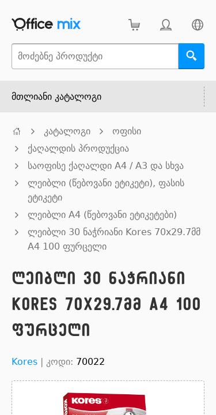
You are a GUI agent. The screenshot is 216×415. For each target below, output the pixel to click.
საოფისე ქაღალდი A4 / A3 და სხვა (106, 165)
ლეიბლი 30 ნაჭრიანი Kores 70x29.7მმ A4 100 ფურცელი (114, 239)
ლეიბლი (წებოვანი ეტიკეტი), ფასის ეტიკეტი (106, 190)
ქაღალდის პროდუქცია (78, 148)
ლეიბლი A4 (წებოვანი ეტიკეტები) (102, 214)
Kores (24, 361)
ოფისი (126, 131)
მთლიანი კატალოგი (56, 96)
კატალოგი (67, 131)
